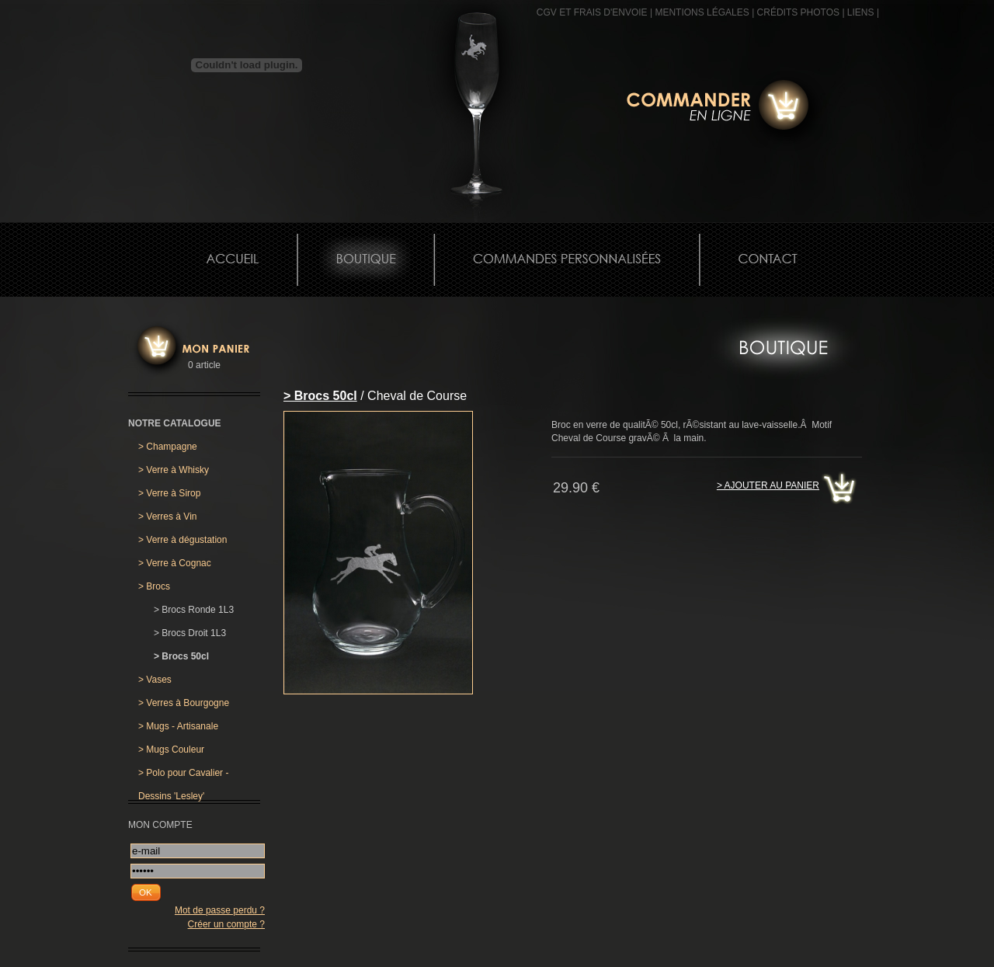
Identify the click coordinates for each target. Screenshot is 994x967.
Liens (860, 12)
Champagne (167, 446)
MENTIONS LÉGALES (702, 12)
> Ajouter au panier (768, 485)
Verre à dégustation (182, 539)
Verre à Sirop (169, 493)
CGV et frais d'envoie (592, 12)
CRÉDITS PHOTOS (798, 12)
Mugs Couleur (171, 749)
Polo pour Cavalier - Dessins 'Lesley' (183, 775)
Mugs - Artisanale (178, 726)
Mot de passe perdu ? (220, 910)
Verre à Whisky (173, 469)
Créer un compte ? (226, 924)
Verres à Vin (167, 516)
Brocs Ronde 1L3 (194, 609)
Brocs (154, 586)
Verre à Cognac (174, 563)
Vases (155, 679)
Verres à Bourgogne (183, 702)
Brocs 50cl (181, 656)
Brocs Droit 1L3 (190, 633)
